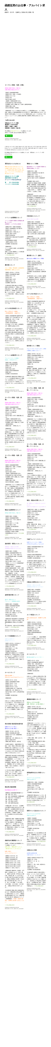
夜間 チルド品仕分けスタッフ (36, 811)
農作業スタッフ (10, 265)
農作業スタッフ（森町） (34, 255)
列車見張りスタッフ (33, 216)
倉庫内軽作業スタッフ (12, 595)
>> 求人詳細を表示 (31, 206)
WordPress (13, 1045)
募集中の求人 (16, 139)
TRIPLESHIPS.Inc (38, 1045)
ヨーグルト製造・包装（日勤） (15, 85)
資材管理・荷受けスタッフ (13, 544)
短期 (43, 146)
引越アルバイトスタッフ (35, 539)
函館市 (20, 139)
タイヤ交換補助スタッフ (13, 636)
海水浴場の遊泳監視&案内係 (14, 724)
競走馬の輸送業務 (10, 787)
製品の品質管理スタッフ (13, 510)
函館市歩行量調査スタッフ (13, 840)
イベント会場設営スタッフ (13, 355)
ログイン (28, 1044)
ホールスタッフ (32, 654)
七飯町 (29, 148)
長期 (37, 146)
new (26, 150)
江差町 (40, 148)
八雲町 (6, 146)
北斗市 (23, 148)
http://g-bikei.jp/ (36, 993)
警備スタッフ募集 (32, 164)
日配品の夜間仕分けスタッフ (36, 582)
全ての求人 (11, 139)
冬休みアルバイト (9, 148)
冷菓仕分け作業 (32, 850)
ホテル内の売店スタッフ (35, 294)
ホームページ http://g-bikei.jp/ (13, 179)
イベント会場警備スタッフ (13, 217)
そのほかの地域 (37, 211)
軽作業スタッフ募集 (33, 346)
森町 (35, 148)
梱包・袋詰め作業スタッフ (35, 500)
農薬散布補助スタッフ (34, 699)
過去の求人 (30, 146)
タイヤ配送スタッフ (33, 615)
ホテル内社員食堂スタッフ (13, 308)
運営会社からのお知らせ (17, 150)
